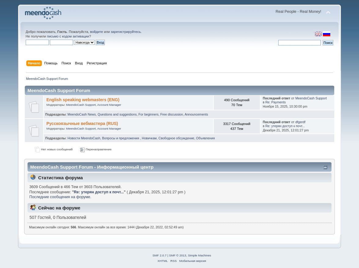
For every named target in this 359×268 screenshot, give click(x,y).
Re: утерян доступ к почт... (285, 126)
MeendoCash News (82, 114)
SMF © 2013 (177, 255)
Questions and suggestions (117, 114)
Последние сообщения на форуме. (60, 197)
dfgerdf (300, 122)
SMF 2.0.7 (160, 255)
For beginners (148, 114)
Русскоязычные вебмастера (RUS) (82, 123)
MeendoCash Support (81, 104)
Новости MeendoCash (84, 138)
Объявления (205, 138)
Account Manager (109, 104)
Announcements (196, 114)
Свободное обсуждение (176, 138)
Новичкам (149, 138)
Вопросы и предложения (121, 138)
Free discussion (171, 114)
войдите (96, 32)
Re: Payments (275, 102)
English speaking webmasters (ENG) (83, 100)
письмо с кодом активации (68, 36)
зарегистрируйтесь (126, 32)
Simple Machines (199, 255)
